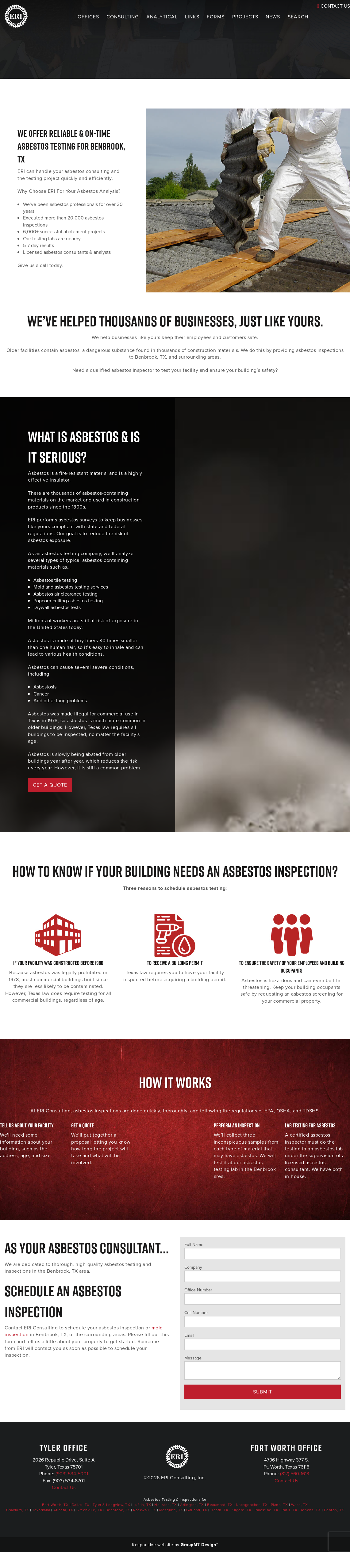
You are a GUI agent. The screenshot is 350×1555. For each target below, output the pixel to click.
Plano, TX (279, 1504)
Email (262, 1341)
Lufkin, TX (142, 1504)
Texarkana (41, 1510)
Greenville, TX (89, 1510)
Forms (204, 16)
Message (262, 1367)
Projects (233, 16)
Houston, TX (165, 1504)
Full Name (262, 1250)
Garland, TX (196, 1510)
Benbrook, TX (118, 1510)
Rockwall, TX (144, 1510)
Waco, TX (299, 1504)
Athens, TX (311, 1510)
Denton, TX (334, 1510)
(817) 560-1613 (294, 1473)
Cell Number (262, 1318)
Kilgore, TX (242, 1510)
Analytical (150, 16)
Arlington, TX (192, 1504)
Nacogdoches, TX (252, 1504)
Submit (262, 1391)
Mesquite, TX (171, 1510)
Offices (76, 16)
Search (287, 16)
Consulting (110, 16)
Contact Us (63, 1487)
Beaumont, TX (220, 1504)
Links (180, 16)
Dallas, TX (81, 1504)
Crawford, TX (17, 1510)
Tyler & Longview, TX (111, 1504)
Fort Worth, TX (55, 1504)
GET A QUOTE (50, 784)
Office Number (262, 1296)
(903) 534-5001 (72, 1473)
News (261, 16)
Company (262, 1273)
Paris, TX (290, 1510)
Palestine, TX (267, 1510)
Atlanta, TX (63, 1510)
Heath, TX (219, 1510)
